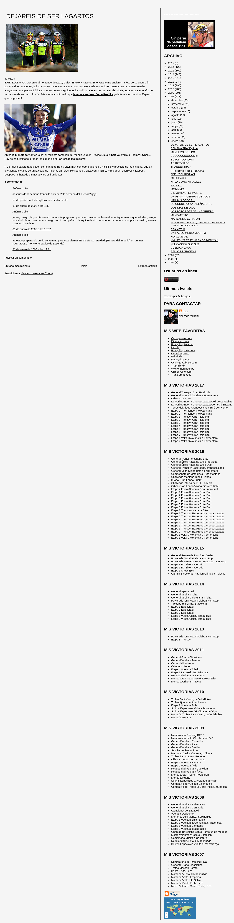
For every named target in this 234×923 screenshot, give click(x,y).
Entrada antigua (147, 265)
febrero (175, 137)
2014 (171, 74)
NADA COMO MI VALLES (186, 181)
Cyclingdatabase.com (184, 362)
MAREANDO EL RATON (185, 218)
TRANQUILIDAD (180, 166)
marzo (175, 133)
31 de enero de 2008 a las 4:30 (30, 205)
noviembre (178, 103)
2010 (171, 89)
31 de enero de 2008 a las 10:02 (31, 229)
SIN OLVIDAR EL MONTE (186, 192)
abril (174, 129)
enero (175, 140)
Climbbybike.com (181, 371)
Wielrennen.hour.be (182, 368)
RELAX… (176, 185)
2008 (171, 96)
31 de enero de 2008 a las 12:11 (31, 249)
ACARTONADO (180, 163)
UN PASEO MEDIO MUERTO (188, 232)
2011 (171, 85)
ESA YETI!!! (178, 229)
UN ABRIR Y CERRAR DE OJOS (190, 196)
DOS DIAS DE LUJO (183, 207)
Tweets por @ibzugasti (177, 296)
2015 (171, 70)
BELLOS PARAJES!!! (183, 251)
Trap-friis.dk (178, 365)
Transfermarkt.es (181, 374)
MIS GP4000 (178, 177)
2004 (171, 262)
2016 (171, 66)
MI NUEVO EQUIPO (183, 152)
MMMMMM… (179, 188)
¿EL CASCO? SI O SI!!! (185, 244)
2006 (171, 258)
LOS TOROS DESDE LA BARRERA (192, 211)
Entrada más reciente (17, 265)
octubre (176, 107)
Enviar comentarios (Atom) (37, 273)
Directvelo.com (180, 341)
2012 (171, 81)
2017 (171, 63)
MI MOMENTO (179, 215)
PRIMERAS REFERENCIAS (187, 170)
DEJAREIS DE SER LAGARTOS (50, 16)
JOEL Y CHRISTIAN (183, 174)
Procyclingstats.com (183, 350)
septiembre (178, 111)
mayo (175, 126)
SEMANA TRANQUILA (184, 148)
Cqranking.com (180, 353)
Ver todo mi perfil (189, 315)
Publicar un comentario (18, 257)
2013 (171, 77)
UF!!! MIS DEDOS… (183, 200)
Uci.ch (175, 347)
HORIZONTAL (179, 236)
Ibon (185, 311)
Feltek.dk (176, 356)
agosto (175, 115)
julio (174, 118)
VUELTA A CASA (181, 247)
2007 (171, 255)
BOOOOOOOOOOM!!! (184, 155)
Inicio (84, 265)
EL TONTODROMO (182, 159)
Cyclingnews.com (181, 338)
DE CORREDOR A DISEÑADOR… (191, 203)
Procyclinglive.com (182, 344)
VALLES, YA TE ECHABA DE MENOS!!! (194, 240)
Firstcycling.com (180, 359)
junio (174, 122)
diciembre (177, 100)
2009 (171, 92)
